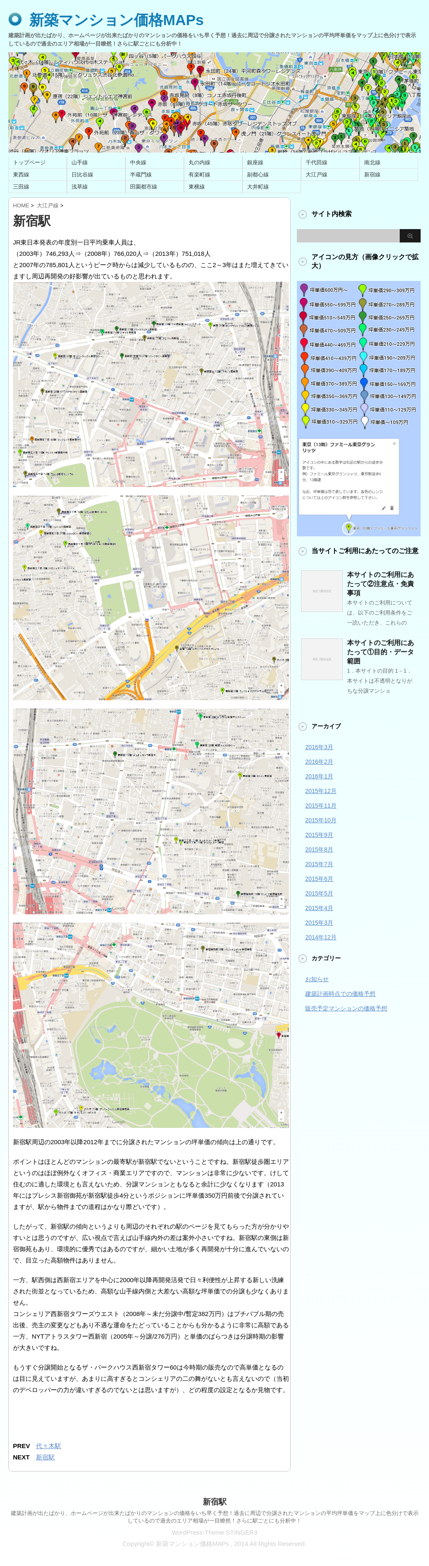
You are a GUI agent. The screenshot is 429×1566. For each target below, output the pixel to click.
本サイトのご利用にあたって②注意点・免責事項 (380, 584)
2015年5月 (319, 893)
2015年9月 (319, 834)
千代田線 (316, 162)
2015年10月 (321, 820)
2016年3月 (319, 747)
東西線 (21, 174)
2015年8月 (319, 849)
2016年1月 (319, 776)
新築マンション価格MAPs (116, 20)
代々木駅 (48, 1445)
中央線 (138, 162)
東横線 (197, 187)
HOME (21, 205)
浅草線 (80, 187)
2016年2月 (319, 761)
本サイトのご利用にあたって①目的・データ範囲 (380, 652)
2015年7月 (319, 864)
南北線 (372, 162)
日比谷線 (82, 174)
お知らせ (317, 979)
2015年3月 (319, 922)
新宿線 (372, 174)
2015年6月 (319, 878)
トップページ (29, 162)
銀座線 (255, 162)
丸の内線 (199, 162)
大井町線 (258, 187)
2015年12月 (321, 791)
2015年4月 (319, 908)
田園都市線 (143, 187)
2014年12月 (321, 937)
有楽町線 (199, 174)
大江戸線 (316, 174)
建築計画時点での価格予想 (340, 993)
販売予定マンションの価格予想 (346, 1008)
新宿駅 (45, 1457)
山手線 (80, 162)
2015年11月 (321, 805)
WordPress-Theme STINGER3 (215, 1532)
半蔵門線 (141, 174)
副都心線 (258, 174)
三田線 (21, 187)
